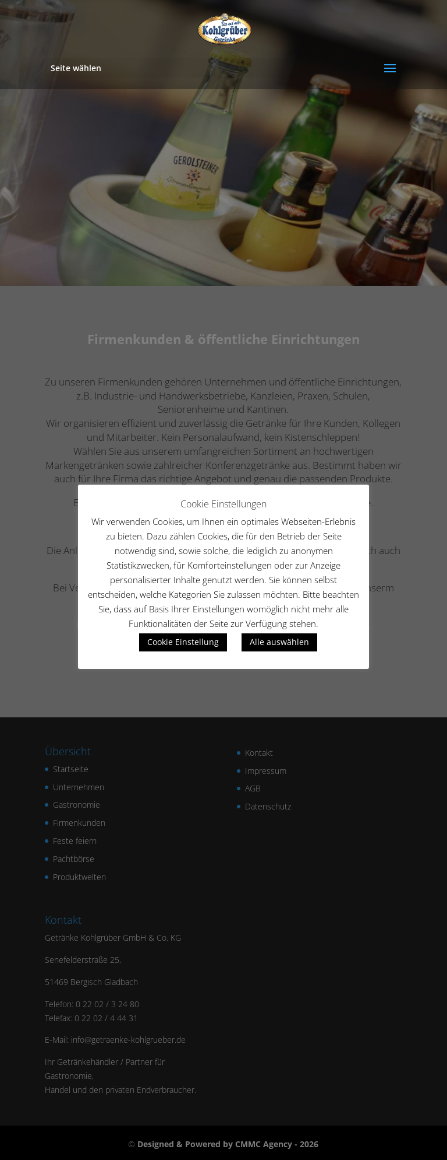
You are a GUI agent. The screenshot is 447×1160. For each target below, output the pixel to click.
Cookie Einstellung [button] (183, 641)
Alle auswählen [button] (279, 641)
